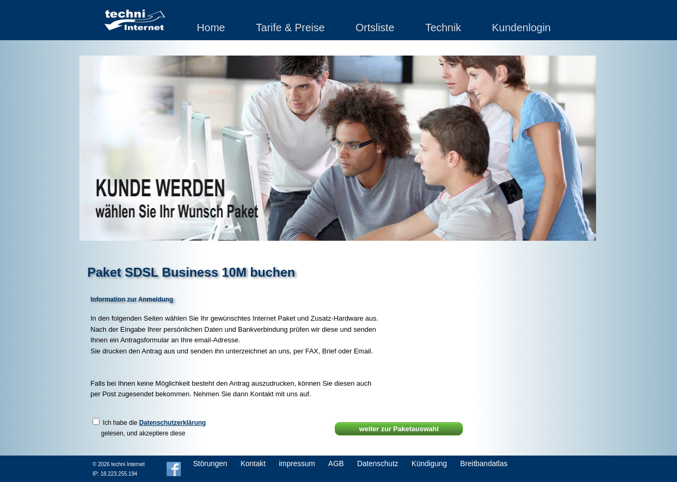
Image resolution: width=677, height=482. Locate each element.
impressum (297, 463)
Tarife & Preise (290, 27)
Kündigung (429, 463)
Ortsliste (374, 27)
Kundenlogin (521, 27)
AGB (336, 463)
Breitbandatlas (484, 463)
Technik (443, 27)
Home (211, 27)
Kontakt (253, 463)
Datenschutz (377, 463)
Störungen (210, 463)
